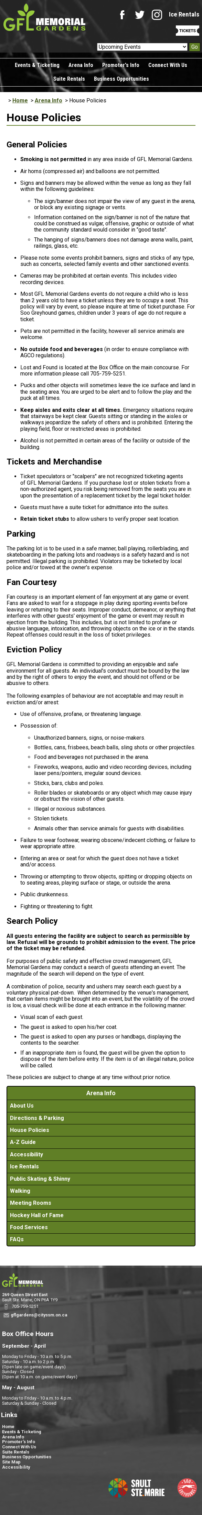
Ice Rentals (184, 14)
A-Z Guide (23, 1142)
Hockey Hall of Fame (37, 1215)
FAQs (17, 1239)
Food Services (29, 1227)
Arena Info (80, 65)
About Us (22, 1105)
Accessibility (26, 1154)
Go (194, 47)
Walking (20, 1191)
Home (20, 100)
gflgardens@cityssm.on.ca (39, 1314)
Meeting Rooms (30, 1203)
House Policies (29, 1130)
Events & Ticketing (37, 65)
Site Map (11, 1461)
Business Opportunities (121, 79)
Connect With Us (167, 65)
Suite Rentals (69, 79)
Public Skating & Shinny (40, 1179)
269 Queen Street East (24, 1294)
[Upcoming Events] (142, 47)
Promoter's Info (120, 65)
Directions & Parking (37, 1118)
